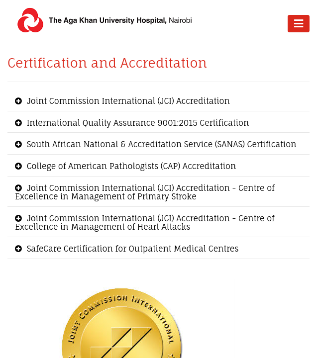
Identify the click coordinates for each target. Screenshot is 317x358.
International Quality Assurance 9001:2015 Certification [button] (136, 123)
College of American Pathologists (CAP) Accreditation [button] (130, 166)
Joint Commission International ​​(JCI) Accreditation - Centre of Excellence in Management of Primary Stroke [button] (145, 192)
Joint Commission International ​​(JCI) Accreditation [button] (127, 101)
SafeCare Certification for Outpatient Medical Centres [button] (131, 249)
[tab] (158, 101)
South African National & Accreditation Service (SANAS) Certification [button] (160, 144)
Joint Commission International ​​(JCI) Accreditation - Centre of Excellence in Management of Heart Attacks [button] (145, 222)
